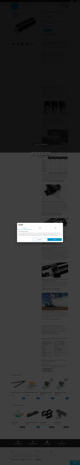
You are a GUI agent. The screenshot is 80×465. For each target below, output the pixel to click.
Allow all (54, 239)
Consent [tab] (24, 228)
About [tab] (55, 228)
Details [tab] (40, 228)
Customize (39, 239)
